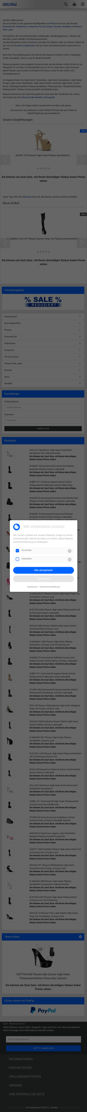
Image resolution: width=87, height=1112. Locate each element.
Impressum (32, 587)
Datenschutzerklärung (50, 587)
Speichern (43, 578)
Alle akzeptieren (43, 570)
